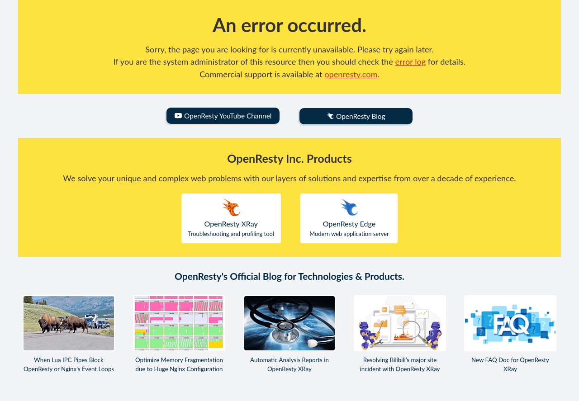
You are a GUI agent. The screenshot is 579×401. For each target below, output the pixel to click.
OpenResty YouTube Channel (223, 116)
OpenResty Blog (356, 116)
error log (410, 61)
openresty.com (350, 74)
